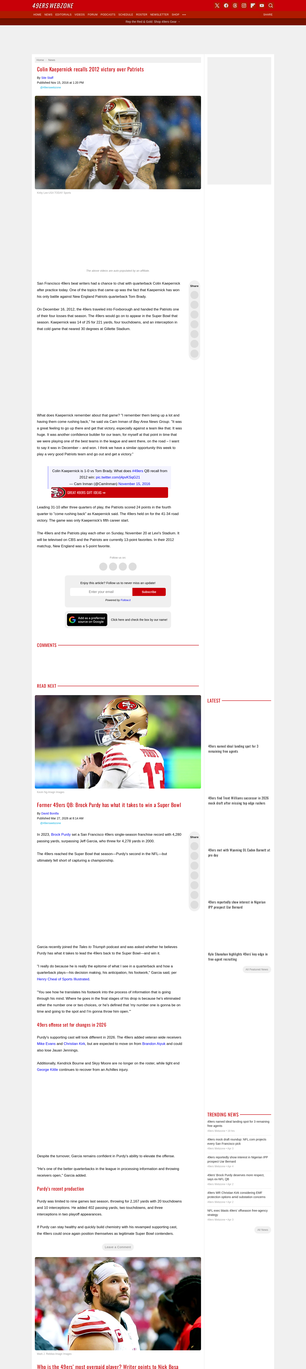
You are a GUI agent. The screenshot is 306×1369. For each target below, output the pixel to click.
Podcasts (108, 14)
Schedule (125, 14)
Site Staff (47, 77)
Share (268, 14)
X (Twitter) (217, 5)
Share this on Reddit (194, 344)
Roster (141, 14)
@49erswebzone (50, 87)
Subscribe (149, 592)
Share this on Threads (194, 314)
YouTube (261, 5)
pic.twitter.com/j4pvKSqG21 (118, 477)
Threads (123, 564)
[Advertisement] (153, 39)
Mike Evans (46, 1044)
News (48, 14)
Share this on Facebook (194, 305)
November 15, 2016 (134, 484)
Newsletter (159, 14)
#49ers (137, 471)
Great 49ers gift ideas (86, 492)
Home (37, 14)
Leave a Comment (118, 1247)
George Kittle (47, 1070)
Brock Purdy (61, 835)
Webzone (52, 5)
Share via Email (194, 354)
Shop (175, 14)
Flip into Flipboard (194, 334)
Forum (93, 14)
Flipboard (252, 5)
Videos (80, 14)
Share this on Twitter (194, 295)
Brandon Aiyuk (154, 1044)
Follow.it (126, 600)
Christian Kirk (74, 1044)
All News (262, 1229)
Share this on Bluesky (194, 324)
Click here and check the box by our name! (139, 619)
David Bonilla (50, 813)
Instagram (133, 564)
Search (270, 5)
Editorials (63, 14)
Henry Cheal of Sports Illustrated (63, 979)
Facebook (113, 564)
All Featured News (257, 969)
